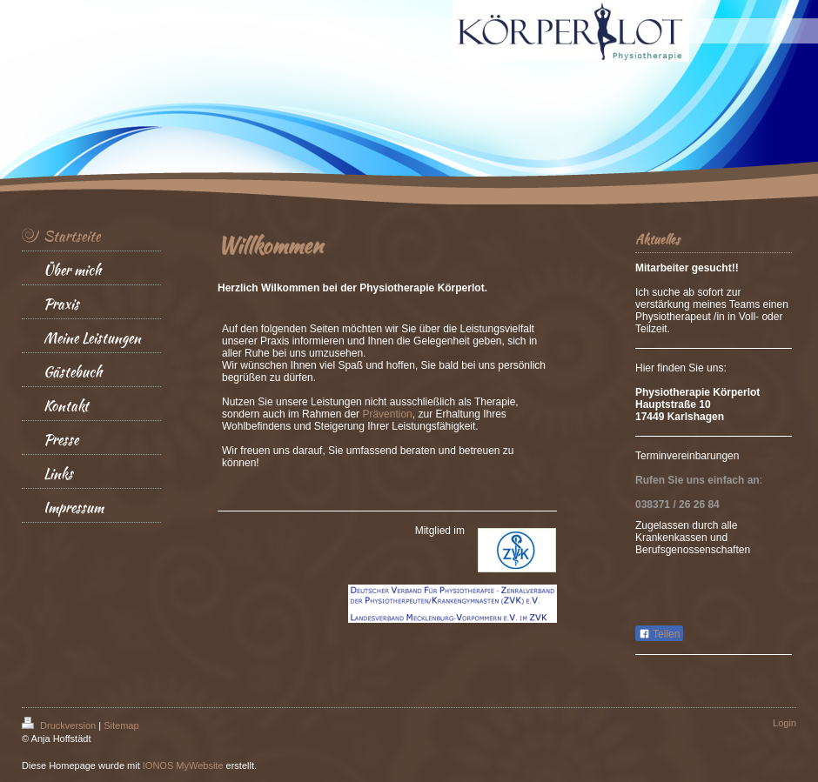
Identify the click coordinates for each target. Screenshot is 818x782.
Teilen (659, 634)
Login (784, 723)
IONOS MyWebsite (183, 765)
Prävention (387, 414)
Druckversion (60, 725)
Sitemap (121, 725)
